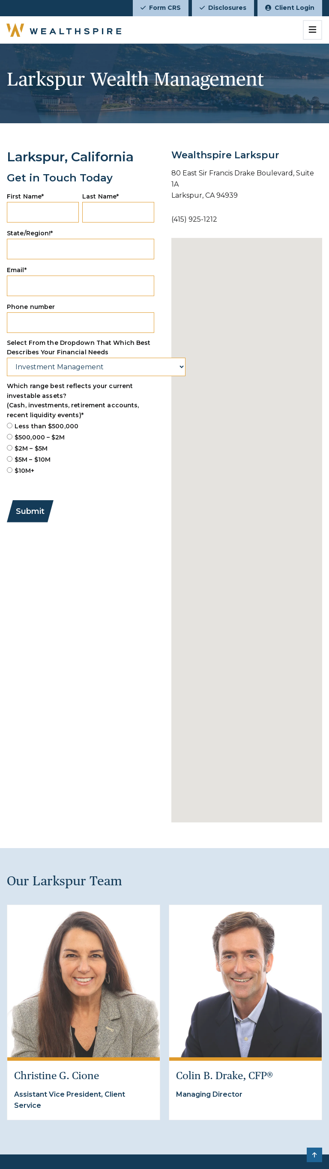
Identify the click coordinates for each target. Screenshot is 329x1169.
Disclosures (223, 8)
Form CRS (161, 8)
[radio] (80, 426)
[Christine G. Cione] (83, 981)
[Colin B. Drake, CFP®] (245, 981)
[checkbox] (80, 448)
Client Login (289, 8)
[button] (314, 1155)
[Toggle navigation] (312, 30)
